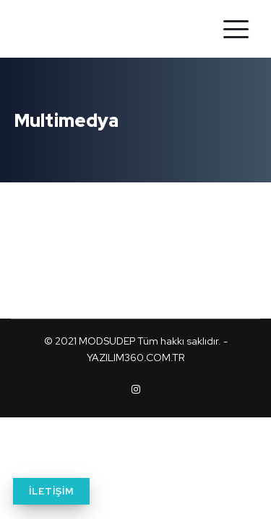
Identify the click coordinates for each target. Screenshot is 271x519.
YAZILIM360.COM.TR (135, 357)
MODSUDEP (107, 340)
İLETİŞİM (51, 491)
